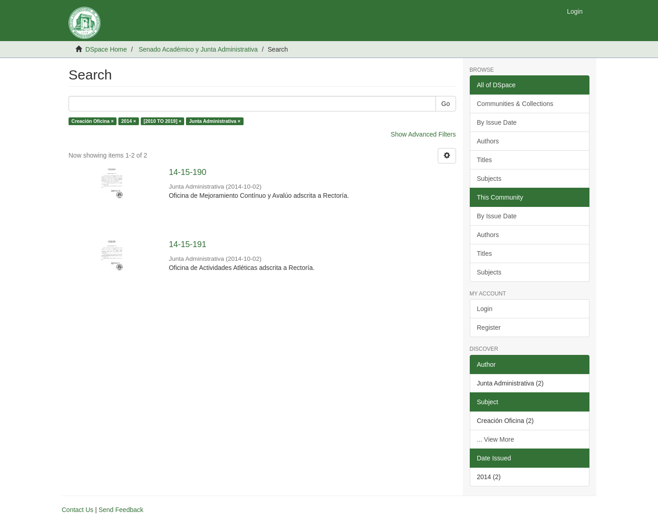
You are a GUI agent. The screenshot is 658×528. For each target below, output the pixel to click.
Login (485, 308)
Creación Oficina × (92, 121)
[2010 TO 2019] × (162, 121)
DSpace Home (106, 49)
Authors (488, 141)
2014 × (128, 121)
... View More (495, 439)
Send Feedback (121, 509)
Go (445, 103)
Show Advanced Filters (423, 134)
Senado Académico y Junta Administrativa (198, 49)
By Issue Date (497, 122)
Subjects (489, 178)
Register (489, 327)
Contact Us (77, 509)
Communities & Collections (515, 103)
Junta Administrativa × (215, 121)
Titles (484, 160)
